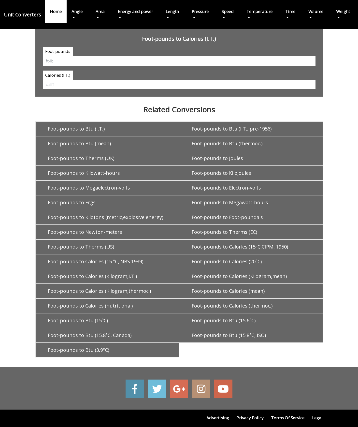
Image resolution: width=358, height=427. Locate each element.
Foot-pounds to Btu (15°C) (78, 320)
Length (172, 11)
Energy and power (135, 11)
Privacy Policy (250, 418)
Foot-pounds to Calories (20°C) (227, 261)
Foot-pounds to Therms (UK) (81, 158)
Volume (315, 11)
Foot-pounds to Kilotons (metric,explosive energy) (105, 217)
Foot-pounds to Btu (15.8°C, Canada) (90, 335)
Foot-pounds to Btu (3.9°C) (78, 350)
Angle (77, 11)
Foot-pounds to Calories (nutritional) (90, 305)
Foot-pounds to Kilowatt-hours (84, 173)
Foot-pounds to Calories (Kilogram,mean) (239, 276)
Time (290, 11)
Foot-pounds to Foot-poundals (227, 217)
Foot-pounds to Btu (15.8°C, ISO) (229, 335)
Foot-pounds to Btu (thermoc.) (227, 143)
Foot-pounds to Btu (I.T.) (76, 128)
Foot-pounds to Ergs (72, 202)
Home (56, 11)
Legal (317, 418)
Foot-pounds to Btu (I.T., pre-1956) (232, 128)
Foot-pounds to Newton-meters (85, 232)
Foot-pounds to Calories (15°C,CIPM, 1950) (240, 246)
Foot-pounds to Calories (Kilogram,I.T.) (92, 276)
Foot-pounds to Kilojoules (221, 173)
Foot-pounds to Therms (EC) (224, 232)
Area (100, 11)
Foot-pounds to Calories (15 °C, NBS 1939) (95, 261)
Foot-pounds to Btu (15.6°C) (224, 320)
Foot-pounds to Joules (217, 158)
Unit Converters (22, 14)
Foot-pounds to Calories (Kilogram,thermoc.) (99, 291)
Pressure (200, 11)
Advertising (217, 418)
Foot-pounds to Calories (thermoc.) (232, 305)
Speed (228, 11)
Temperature (259, 11)
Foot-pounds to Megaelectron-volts (89, 187)
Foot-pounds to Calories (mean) (228, 291)
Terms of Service (287, 418)
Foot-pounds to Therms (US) (81, 246)
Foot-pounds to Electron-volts (226, 187)
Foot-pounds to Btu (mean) (79, 143)
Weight (343, 11)
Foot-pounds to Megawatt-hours (230, 202)
